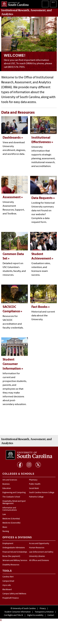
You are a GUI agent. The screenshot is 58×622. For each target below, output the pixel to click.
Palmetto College (36, 497)
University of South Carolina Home (14, 3)
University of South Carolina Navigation (53, 4)
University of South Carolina (24, 609)
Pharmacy (33, 480)
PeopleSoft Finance (10, 598)
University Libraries (37, 556)
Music (4, 527)
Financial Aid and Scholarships (14, 552)
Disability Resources (10, 565)
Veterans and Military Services (14, 560)
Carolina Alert (8, 577)
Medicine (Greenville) (11, 523)
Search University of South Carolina (45, 4)
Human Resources (36, 548)
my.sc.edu (6, 585)
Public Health (34, 484)
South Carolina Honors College (41, 493)
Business (6, 484)
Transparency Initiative (44, 612)
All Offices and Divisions (39, 560)
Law (4, 514)
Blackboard (7, 590)
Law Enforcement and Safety (41, 552)
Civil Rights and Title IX (13, 615)
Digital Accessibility (35, 615)
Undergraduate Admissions (13, 548)
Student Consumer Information (17, 612)
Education (6, 488)
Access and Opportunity (39, 544)
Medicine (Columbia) (11, 519)
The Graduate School (11, 497)
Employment (7, 544)
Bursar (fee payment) (11, 556)
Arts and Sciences (9, 480)
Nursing (5, 531)
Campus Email (8, 581)
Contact (50, 615)
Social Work (34, 488)
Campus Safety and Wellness (14, 594)
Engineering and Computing (14, 493)
